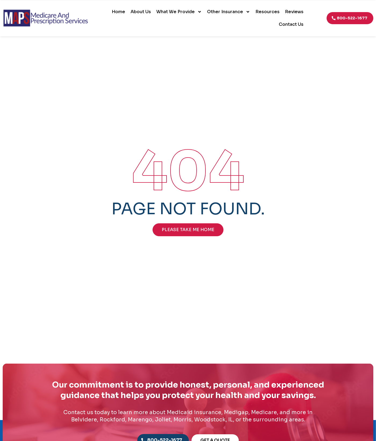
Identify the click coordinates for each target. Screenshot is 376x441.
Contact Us (291, 24)
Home (118, 12)
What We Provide (179, 12)
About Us (141, 12)
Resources (267, 12)
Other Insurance (228, 12)
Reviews (294, 12)
